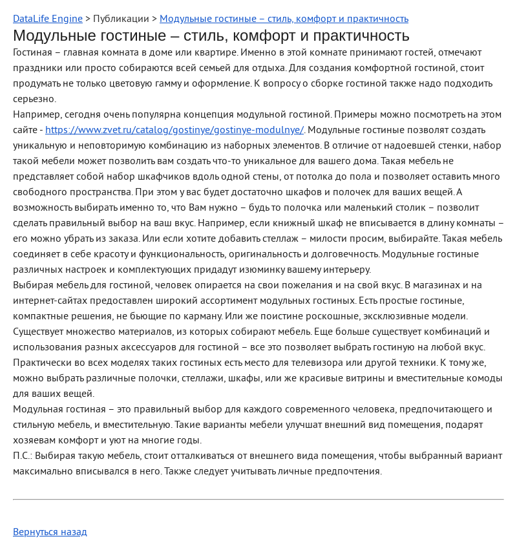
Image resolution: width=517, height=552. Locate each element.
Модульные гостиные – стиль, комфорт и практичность (284, 19)
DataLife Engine (48, 19)
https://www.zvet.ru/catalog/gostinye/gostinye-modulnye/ (174, 130)
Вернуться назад (50, 532)
